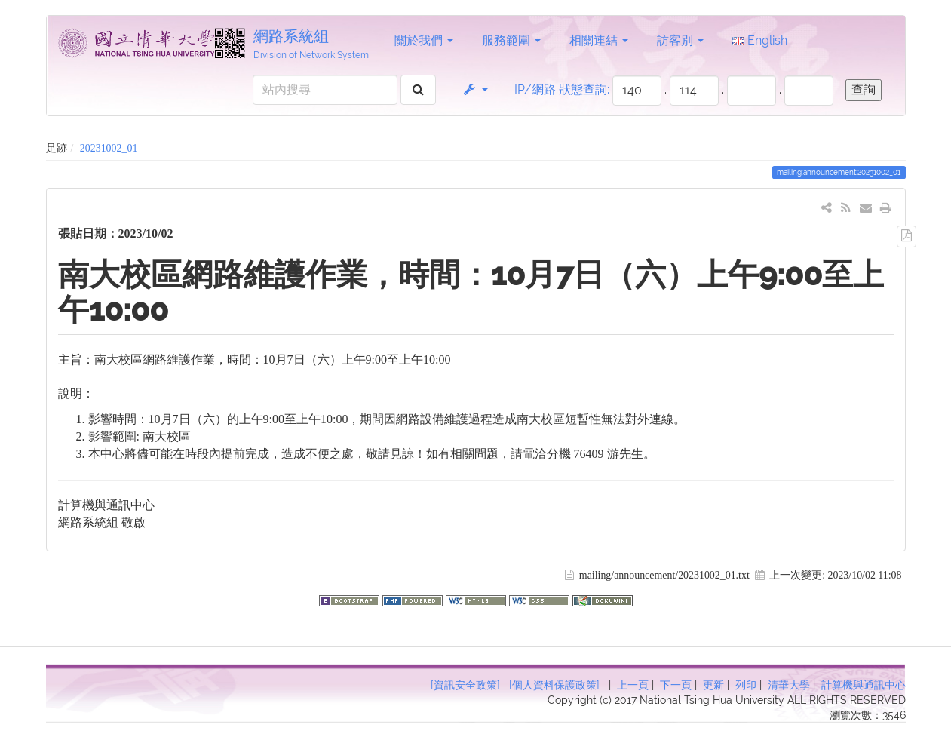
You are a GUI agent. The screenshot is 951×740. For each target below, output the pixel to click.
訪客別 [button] (680, 40)
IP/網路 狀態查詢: (561, 89)
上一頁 (633, 685)
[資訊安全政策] (465, 685)
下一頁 (676, 685)
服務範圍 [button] (511, 40)
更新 (713, 685)
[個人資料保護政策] (554, 685)
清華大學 (789, 685)
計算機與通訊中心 (863, 685)
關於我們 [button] (423, 40)
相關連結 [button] (598, 40)
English (759, 40)
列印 (745, 685)
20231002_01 (108, 148)
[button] (475, 90)
